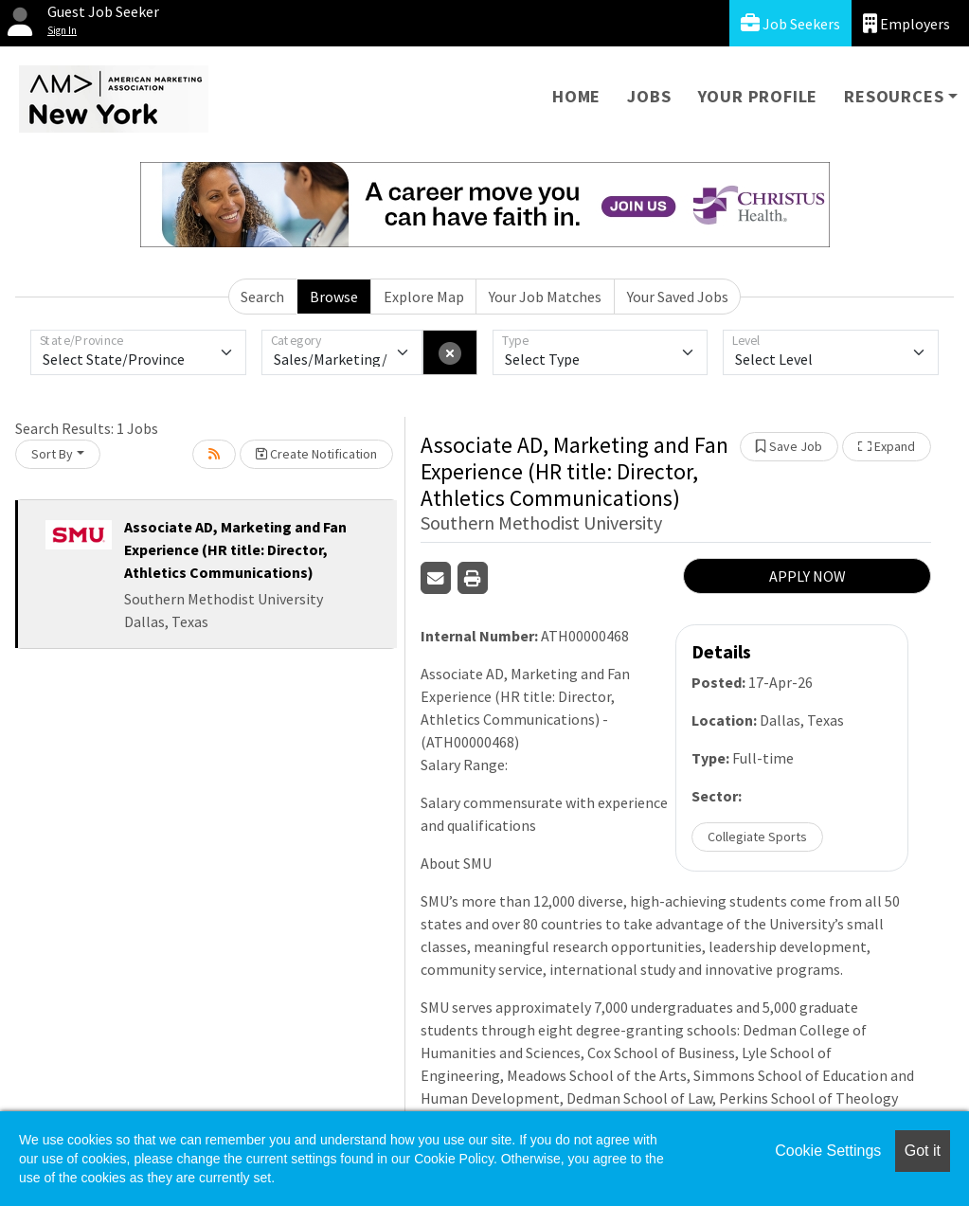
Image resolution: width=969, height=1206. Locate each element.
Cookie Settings (828, 1151)
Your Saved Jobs (677, 296)
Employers (906, 23)
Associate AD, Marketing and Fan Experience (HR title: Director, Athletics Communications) (235, 549)
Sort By (52, 453)
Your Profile (758, 96)
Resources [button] (893, 96)
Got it (923, 1151)
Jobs (649, 96)
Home (576, 96)
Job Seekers (790, 23)
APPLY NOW (807, 576)
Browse (334, 296)
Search (262, 296)
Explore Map (424, 296)
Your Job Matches (545, 296)
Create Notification (316, 453)
